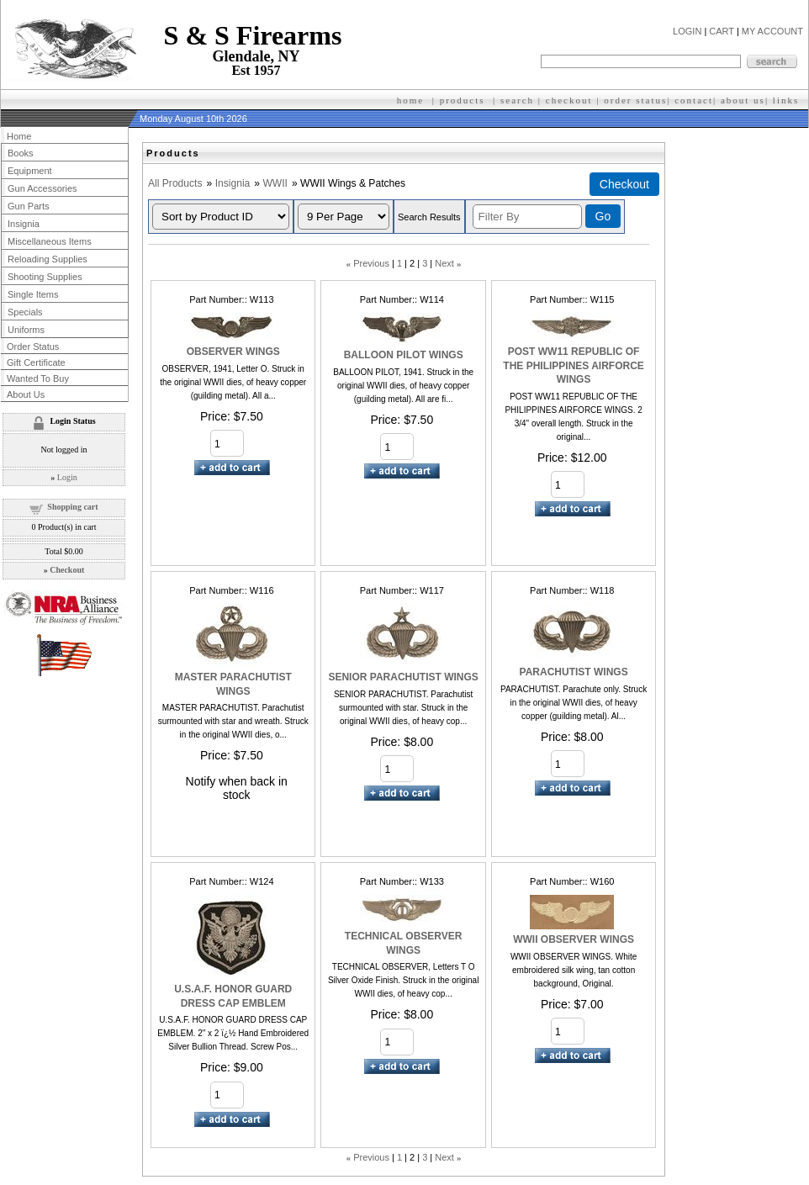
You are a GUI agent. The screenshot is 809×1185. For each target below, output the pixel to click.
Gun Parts (29, 206)
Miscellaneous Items (50, 241)
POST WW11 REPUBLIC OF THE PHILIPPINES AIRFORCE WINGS (573, 365)
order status (635, 100)
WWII (275, 183)
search (517, 100)
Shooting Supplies (45, 277)
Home (19, 136)
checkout (569, 100)
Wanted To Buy (38, 378)
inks (788, 100)
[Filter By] (527, 216)
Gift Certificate (36, 362)
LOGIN (687, 31)
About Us (26, 394)
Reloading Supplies (47, 259)
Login (67, 477)
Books (21, 153)
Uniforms (26, 330)
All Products (175, 183)
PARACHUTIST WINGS (574, 672)
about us (743, 100)
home (410, 100)
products (462, 100)
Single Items (33, 294)
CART (721, 31)
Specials (25, 312)
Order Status (33, 346)
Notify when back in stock (237, 788)
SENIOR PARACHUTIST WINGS (403, 677)
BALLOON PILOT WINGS (403, 355)
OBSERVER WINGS (233, 351)
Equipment (30, 171)
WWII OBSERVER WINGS (573, 939)
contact (693, 100)
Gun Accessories (42, 188)
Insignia (233, 183)
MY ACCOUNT (772, 31)
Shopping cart (72, 506)
